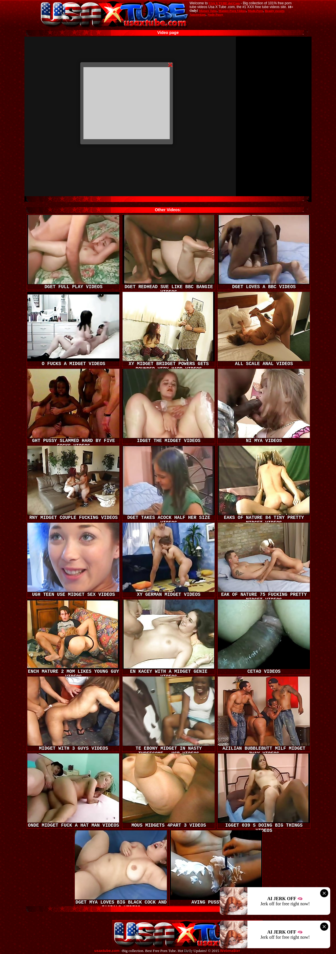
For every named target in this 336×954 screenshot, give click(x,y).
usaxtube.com (106, 951)
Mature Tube (208, 10)
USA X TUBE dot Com (224, 3)
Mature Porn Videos (232, 10)
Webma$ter (230, 951)
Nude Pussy (215, 14)
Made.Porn (255, 10)
